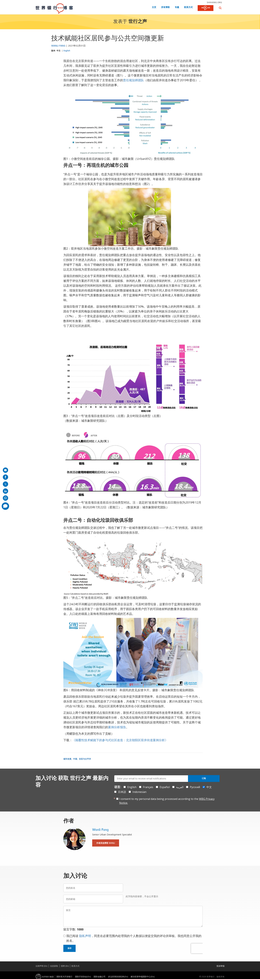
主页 (154, 7)
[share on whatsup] (5, 498)
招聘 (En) (65, 966)
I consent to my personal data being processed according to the (167, 801)
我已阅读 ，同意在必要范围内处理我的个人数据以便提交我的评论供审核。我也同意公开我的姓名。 (133, 938)
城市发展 (67, 758)
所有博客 (165, 7)
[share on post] (5, 484)
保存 (69, 948)
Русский (195, 787)
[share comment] (5, 506)
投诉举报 (221, 966)
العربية (179, 787)
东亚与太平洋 (85, 758)
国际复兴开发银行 (64, 976)
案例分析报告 (117, 727)
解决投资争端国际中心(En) (143, 976)
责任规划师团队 (133, 80)
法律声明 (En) (41, 966)
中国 (75, 758)
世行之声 (137, 21)
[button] (220, 7)
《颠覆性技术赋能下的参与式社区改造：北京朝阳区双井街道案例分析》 (120, 740)
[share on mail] (5, 470)
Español (165, 787)
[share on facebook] (5, 477)
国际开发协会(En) (83, 976)
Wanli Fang (58, 45)
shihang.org (214, 2)
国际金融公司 (99, 976)
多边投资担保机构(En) (118, 976)
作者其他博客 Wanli (105, 843)
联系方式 (188, 7)
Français (148, 787)
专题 (177, 7)
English (67, 50)
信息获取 (54, 966)
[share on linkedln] (5, 491)
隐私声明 (85, 936)
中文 (59, 50)
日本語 (122, 792)
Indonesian (139, 792)
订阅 (204, 778)
